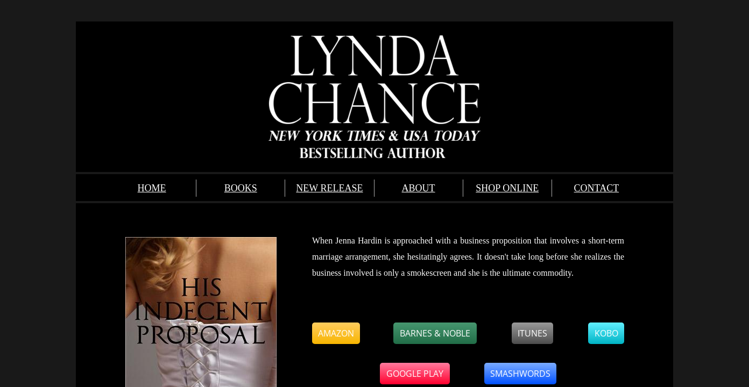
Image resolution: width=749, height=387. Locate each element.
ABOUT (418, 188)
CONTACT (596, 188)
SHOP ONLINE (507, 188)
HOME (152, 188)
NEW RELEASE (329, 188)
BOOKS (240, 188)
